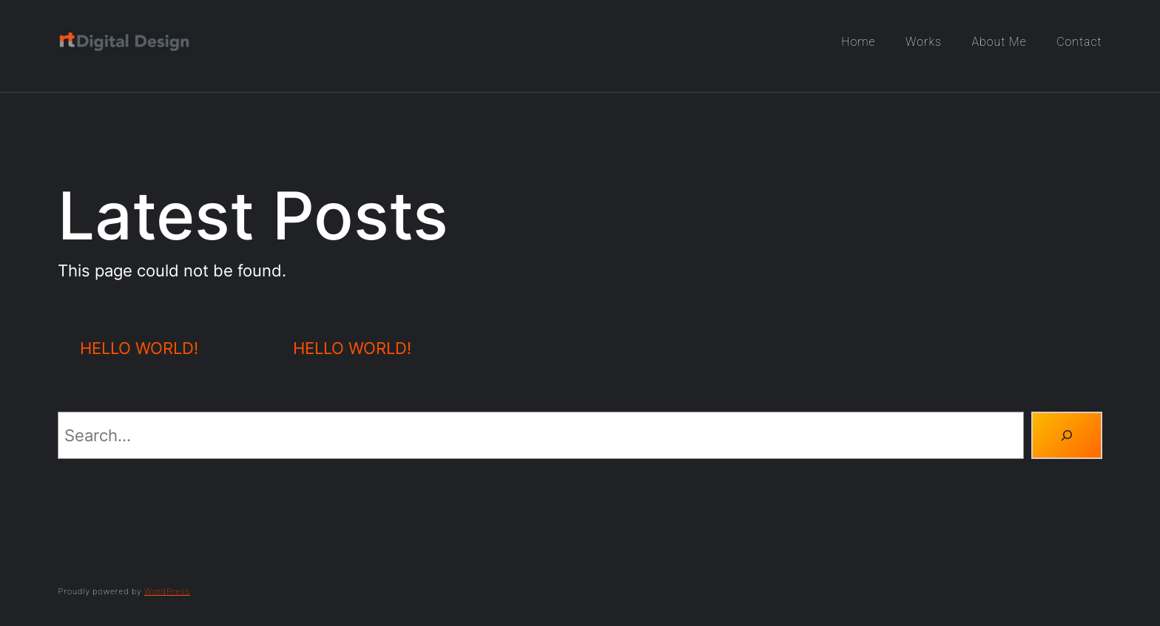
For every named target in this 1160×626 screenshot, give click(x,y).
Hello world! (139, 348)
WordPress (167, 591)
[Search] (1066, 435)
